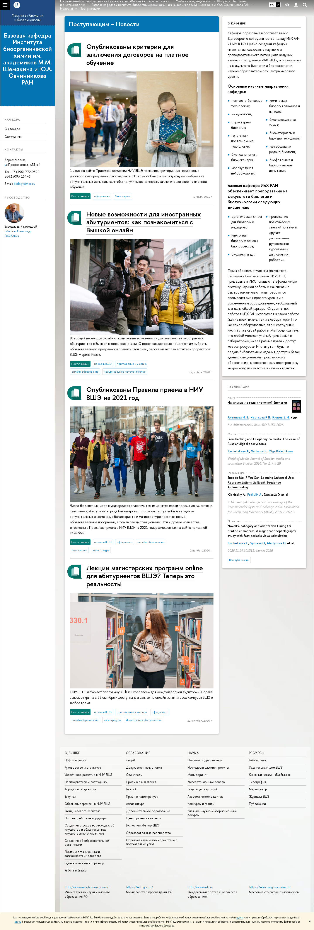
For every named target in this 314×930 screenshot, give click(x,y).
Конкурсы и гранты (201, 804)
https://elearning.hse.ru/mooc (270, 887)
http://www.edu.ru (200, 887)
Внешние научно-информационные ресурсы (212, 813)
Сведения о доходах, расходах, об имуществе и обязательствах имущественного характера (89, 829)
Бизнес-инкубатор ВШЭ (142, 825)
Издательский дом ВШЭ (266, 767)
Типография (257, 782)
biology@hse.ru (24, 184)
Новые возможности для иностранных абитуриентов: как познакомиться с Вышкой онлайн (143, 221)
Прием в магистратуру (142, 796)
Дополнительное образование (148, 811)
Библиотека (257, 760)
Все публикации (239, 560)
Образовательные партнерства (148, 833)
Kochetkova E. (238, 543)
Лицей (130, 760)
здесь (239, 917)
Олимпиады (134, 775)
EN (278, 4)
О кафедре (12, 129)
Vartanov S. (259, 451)
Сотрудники (13, 137)
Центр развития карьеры (143, 818)
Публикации (239, 387)
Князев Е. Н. (281, 417)
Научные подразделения (205, 760)
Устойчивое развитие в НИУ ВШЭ (89, 775)
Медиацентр (258, 789)
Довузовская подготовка (144, 767)
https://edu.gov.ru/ (139, 887)
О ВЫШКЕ (72, 753)
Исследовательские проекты (208, 767)
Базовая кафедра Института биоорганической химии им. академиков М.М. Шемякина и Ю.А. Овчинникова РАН (27, 59)
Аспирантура (135, 804)
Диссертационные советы (206, 782)
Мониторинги (197, 775)
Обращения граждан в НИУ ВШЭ (88, 804)
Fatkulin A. (254, 495)
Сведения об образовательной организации (87, 842)
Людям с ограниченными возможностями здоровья (83, 854)
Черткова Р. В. (261, 417)
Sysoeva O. (257, 543)
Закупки (70, 796)
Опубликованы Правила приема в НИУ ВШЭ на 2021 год (144, 393)
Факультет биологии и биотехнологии (27, 17)
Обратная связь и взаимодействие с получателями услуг (151, 842)
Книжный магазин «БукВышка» (270, 775)
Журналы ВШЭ (259, 796)
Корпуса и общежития (80, 789)
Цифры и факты (76, 760)
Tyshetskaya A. (238, 451)
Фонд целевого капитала (82, 811)
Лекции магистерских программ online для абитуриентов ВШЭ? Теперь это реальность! (144, 575)
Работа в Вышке (75, 870)
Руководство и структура (83, 767)
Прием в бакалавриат (141, 782)
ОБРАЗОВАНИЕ (138, 753)
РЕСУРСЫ (257, 753)
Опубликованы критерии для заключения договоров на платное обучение (137, 54)
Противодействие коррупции (86, 818)
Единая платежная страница (84, 863)
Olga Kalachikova (281, 451)
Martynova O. (276, 543)
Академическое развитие (206, 796)
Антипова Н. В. (238, 417)
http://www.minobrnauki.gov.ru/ (87, 887)
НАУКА (193, 753)
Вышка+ (131, 789)
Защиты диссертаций (202, 789)
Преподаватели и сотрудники (86, 782)
